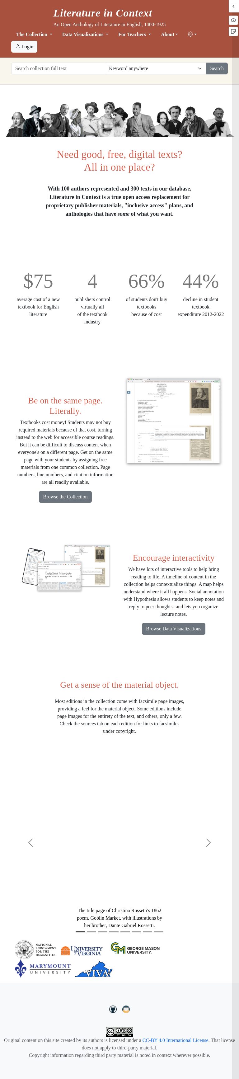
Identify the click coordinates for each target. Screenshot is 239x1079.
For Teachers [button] (132, 34)
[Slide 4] (114, 931)
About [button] (167, 34)
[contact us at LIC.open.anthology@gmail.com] (126, 1008)
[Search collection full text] (58, 68)
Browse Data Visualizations (173, 628)
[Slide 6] (136, 931)
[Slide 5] (125, 931)
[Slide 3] (102, 931)
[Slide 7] (147, 931)
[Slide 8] (158, 931)
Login (24, 46)
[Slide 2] (91, 931)
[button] (192, 34)
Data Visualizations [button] (83, 34)
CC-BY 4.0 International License (176, 1040)
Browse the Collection (65, 496)
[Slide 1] (80, 931)
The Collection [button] (32, 34)
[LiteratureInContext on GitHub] (113, 1008)
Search (217, 68)
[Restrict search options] (155, 68)
